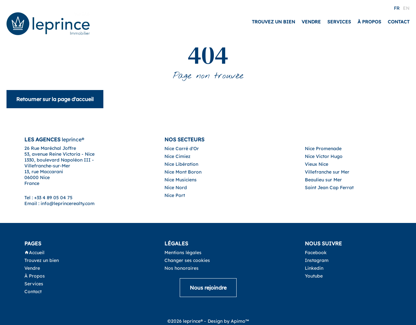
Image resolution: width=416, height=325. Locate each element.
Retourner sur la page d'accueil (55, 99)
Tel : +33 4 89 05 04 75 (48, 198)
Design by (228, 321)
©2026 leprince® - (186, 321)
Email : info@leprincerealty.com (59, 203)
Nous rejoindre (208, 287)
